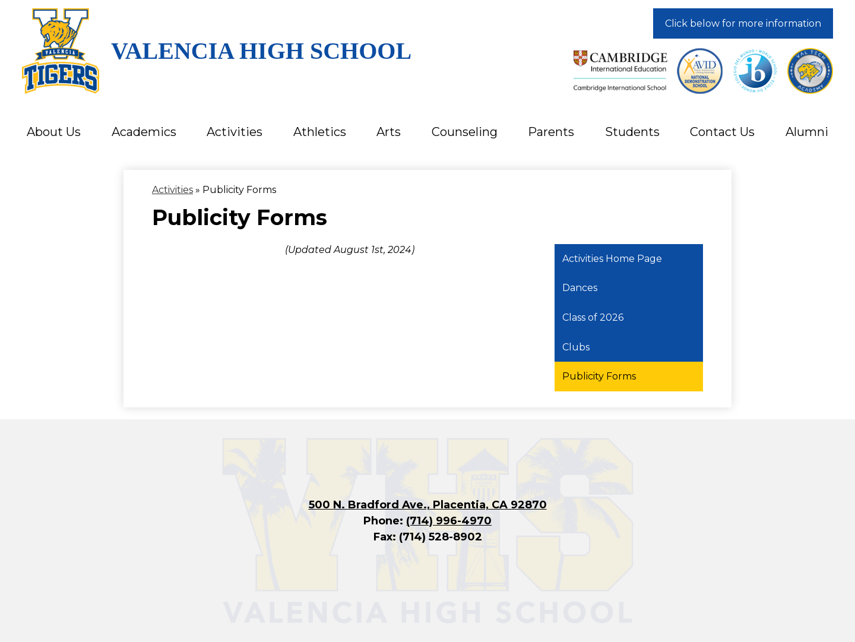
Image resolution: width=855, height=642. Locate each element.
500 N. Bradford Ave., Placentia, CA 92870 (428, 504)
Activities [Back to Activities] (172, 189)
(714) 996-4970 (449, 520)
